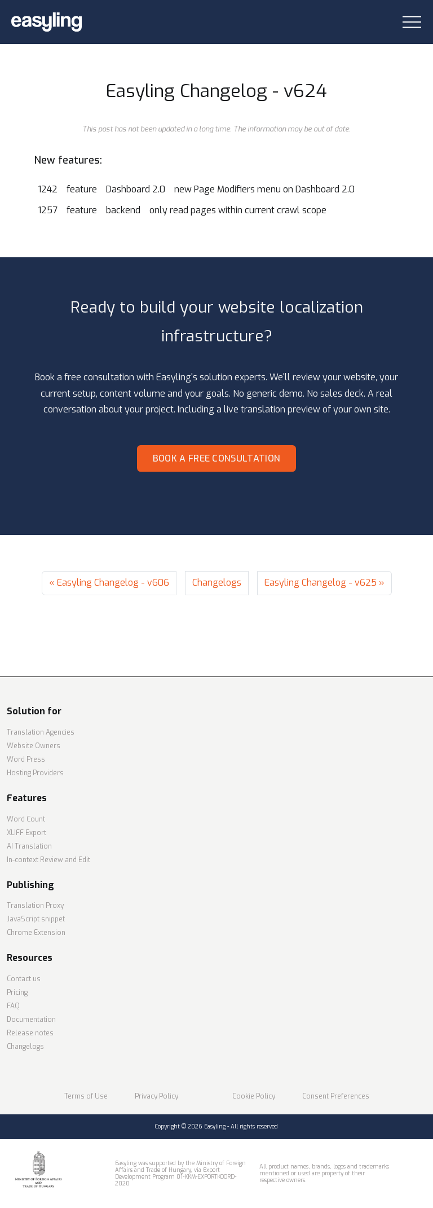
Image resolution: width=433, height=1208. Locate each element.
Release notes (30, 1033)
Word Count (26, 819)
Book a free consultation (217, 458)
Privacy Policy (156, 1096)
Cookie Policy (253, 1096)
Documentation (31, 1019)
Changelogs (216, 582)
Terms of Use (86, 1096)
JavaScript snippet (36, 919)
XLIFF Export (26, 832)
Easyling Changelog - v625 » (324, 582)
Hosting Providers (35, 772)
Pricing (17, 992)
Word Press (26, 759)
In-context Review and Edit (48, 859)
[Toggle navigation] (412, 22)
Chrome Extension (36, 932)
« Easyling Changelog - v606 (109, 582)
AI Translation (29, 846)
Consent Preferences (335, 1096)
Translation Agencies (40, 732)
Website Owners (33, 745)
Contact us (24, 978)
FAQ (13, 1006)
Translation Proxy (35, 905)
